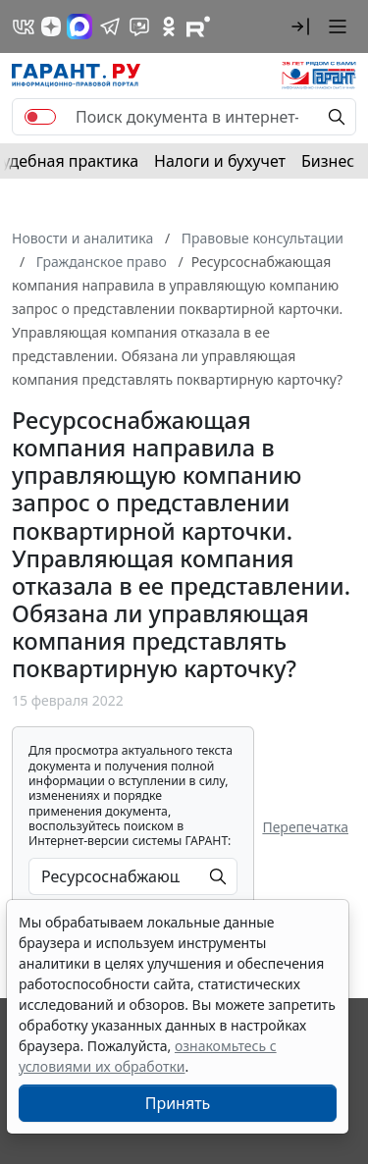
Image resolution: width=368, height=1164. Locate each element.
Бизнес (327, 161)
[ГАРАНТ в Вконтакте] (23, 26)
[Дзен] (51, 26)
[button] (300, 26)
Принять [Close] (178, 1103)
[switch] (40, 117)
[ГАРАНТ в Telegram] (110, 26)
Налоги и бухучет (220, 161)
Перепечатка (305, 827)
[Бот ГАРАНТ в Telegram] (139, 26)
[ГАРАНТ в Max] (79, 26)
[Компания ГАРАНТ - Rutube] (198, 26)
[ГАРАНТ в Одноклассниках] (169, 26)
